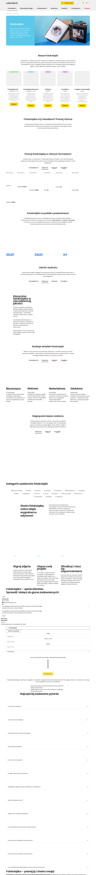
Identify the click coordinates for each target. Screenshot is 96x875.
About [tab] (70, 425)
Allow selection (60, 454)
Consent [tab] (25, 425)
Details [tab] (48, 425)
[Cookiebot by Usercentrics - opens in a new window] (73, 420)
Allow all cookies (73, 454)
